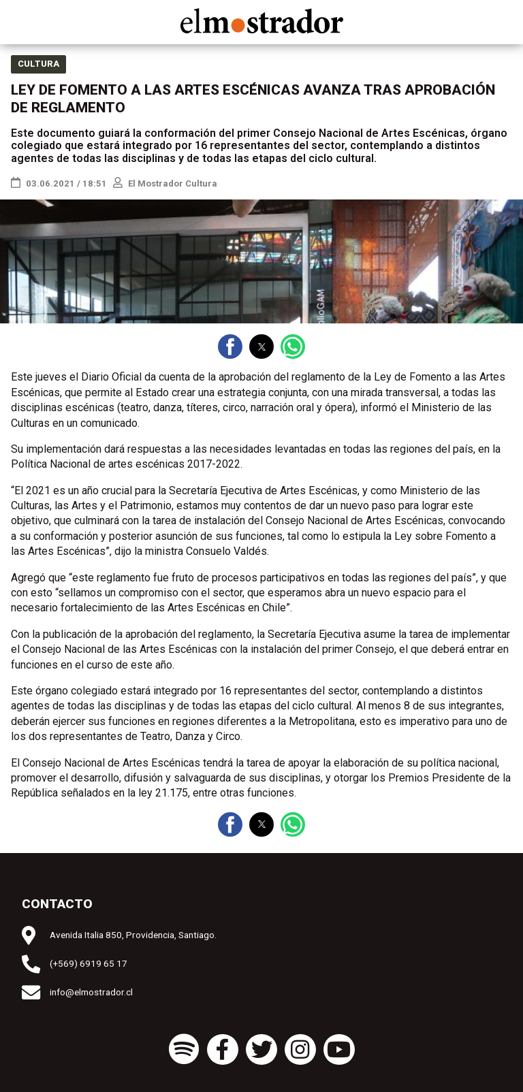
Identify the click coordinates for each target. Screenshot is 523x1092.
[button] (230, 346)
